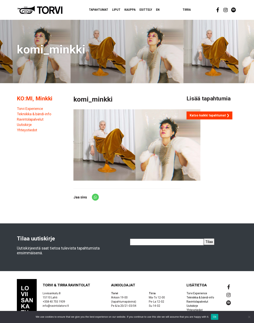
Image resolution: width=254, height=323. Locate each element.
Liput (121, 10)
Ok (214, 316)
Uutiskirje (24, 126)
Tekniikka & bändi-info (34, 116)
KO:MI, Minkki (35, 100)
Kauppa (134, 10)
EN (162, 10)
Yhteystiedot (27, 132)
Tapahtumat (103, 10)
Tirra (191, 10)
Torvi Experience (30, 110)
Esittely (150, 10)
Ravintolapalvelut (30, 121)
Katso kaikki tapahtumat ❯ (209, 117)
